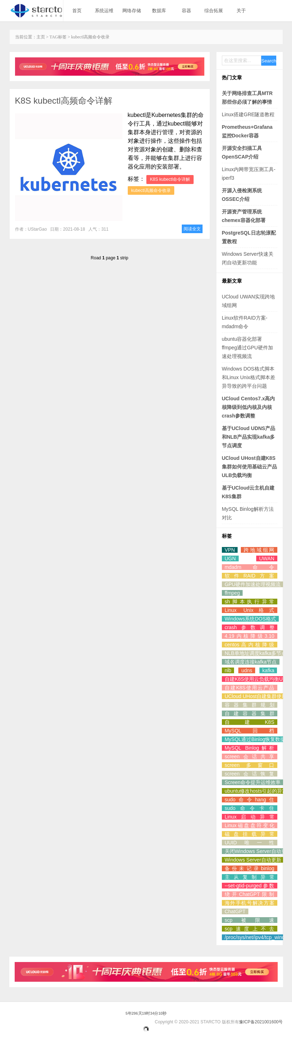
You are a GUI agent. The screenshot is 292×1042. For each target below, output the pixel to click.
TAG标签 (58, 36)
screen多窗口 (249, 765)
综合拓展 (213, 10)
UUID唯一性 (249, 842)
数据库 (159, 10)
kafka (268, 670)
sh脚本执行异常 (249, 601)
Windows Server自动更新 (253, 860)
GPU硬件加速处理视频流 (253, 584)
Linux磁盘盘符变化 (249, 825)
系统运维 (104, 10)
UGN (230, 558)
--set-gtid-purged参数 (249, 885)
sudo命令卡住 (249, 808)
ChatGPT (235, 911)
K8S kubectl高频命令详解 (63, 100)
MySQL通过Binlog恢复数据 (255, 739)
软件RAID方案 (249, 576)
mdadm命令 (249, 567)
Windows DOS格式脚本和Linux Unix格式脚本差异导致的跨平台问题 (248, 377)
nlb (228, 670)
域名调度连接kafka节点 (251, 662)
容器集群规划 (249, 705)
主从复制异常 (249, 877)
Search (268, 60)
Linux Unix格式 (249, 610)
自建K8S (249, 722)
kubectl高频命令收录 (151, 190)
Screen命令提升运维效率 (253, 782)
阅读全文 (192, 228)
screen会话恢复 (249, 774)
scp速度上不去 (249, 929)
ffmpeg (232, 593)
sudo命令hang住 (249, 799)
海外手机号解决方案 (249, 903)
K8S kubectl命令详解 (170, 179)
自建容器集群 (249, 713)
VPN (230, 550)
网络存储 (131, 10)
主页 (40, 36)
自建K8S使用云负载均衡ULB (257, 679)
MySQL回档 (249, 731)
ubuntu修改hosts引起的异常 (256, 791)
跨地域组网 (259, 550)
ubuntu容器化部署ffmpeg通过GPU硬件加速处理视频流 (247, 347)
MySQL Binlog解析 (249, 748)
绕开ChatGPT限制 (249, 894)
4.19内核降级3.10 (249, 636)
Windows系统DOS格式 (250, 619)
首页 (77, 10)
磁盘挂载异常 (249, 834)
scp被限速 (249, 920)
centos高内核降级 (249, 644)
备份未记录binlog (249, 868)
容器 (186, 10)
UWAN (266, 558)
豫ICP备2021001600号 (261, 1021)
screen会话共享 (249, 756)
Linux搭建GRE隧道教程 (248, 114)
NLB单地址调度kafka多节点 (256, 653)
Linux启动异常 (249, 817)
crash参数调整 (249, 627)
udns (246, 670)
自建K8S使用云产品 (249, 687)
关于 (241, 10)
